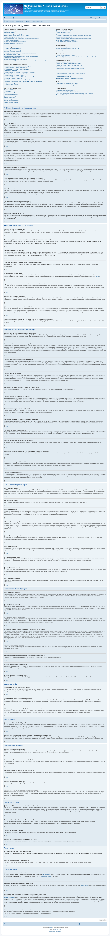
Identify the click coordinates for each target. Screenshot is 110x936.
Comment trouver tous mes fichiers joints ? (66, 85)
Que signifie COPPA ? (9, 32)
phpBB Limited (46, 874)
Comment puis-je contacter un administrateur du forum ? (70, 94)
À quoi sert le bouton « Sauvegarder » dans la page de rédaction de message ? (23, 81)
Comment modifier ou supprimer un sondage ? (15, 73)
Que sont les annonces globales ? (12, 96)
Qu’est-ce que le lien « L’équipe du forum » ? (67, 41)
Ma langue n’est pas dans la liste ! (12, 54)
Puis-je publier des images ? (11, 94)
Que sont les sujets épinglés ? (11, 99)
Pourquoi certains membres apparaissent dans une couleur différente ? (73, 38)
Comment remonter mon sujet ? (11, 84)
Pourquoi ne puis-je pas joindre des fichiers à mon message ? (19, 76)
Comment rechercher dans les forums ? (65, 62)
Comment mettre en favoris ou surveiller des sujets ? (69, 75)
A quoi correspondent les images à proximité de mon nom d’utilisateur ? (21, 56)
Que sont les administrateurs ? (63, 30)
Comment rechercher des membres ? (65, 66)
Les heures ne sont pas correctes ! (12, 51)
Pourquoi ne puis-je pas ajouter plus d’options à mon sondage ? (19, 72)
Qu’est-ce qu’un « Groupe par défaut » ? (66, 40)
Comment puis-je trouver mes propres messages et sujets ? (70, 68)
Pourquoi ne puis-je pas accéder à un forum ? (15, 75)
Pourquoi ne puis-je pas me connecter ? (13, 37)
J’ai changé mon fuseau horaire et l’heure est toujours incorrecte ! (20, 53)
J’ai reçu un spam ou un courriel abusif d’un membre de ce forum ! (72, 50)
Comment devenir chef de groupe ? (64, 37)
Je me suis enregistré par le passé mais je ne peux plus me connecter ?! (21, 38)
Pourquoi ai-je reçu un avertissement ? (13, 78)
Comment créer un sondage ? (11, 70)
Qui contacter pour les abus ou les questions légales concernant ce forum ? (74, 93)
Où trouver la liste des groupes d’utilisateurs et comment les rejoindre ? (73, 35)
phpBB (97, 276)
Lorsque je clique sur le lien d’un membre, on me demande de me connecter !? (25, 60)
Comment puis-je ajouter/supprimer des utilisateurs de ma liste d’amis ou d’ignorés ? (76, 56)
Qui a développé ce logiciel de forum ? (65, 90)
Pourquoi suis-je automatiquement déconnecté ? (15, 41)
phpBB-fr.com (57, 929)
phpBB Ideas (84, 885)
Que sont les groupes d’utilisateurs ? (65, 34)
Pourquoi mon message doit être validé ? (14, 83)
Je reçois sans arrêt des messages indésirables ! (68, 48)
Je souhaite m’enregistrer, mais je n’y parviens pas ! (16, 34)
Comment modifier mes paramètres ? (13, 48)
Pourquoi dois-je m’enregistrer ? (11, 30)
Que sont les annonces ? (10, 97)
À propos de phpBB (46, 876)
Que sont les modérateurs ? (63, 32)
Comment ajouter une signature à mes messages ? (16, 69)
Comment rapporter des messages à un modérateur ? (17, 79)
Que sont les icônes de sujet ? (11, 102)
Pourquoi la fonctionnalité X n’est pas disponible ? (68, 91)
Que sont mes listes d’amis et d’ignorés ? (66, 55)
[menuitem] (14, 18)
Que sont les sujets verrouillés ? (11, 100)
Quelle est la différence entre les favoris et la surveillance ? (70, 73)
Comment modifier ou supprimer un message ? (15, 67)
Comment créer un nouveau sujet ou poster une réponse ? (18, 66)
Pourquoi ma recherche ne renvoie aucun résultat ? (68, 63)
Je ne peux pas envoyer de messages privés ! (67, 47)
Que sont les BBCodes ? (10, 89)
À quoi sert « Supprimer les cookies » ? (13, 43)
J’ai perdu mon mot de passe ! (11, 40)
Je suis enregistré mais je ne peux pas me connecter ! (17, 35)
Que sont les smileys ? (9, 92)
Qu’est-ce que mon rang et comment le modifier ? (16, 59)
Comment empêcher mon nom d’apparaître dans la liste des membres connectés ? (24, 50)
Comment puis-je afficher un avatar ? (13, 57)
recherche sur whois (9, 897)
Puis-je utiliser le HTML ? (10, 91)
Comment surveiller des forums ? (64, 76)
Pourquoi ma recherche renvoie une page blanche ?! (69, 65)
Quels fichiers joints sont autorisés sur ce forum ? (68, 83)
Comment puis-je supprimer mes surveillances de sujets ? (70, 78)
